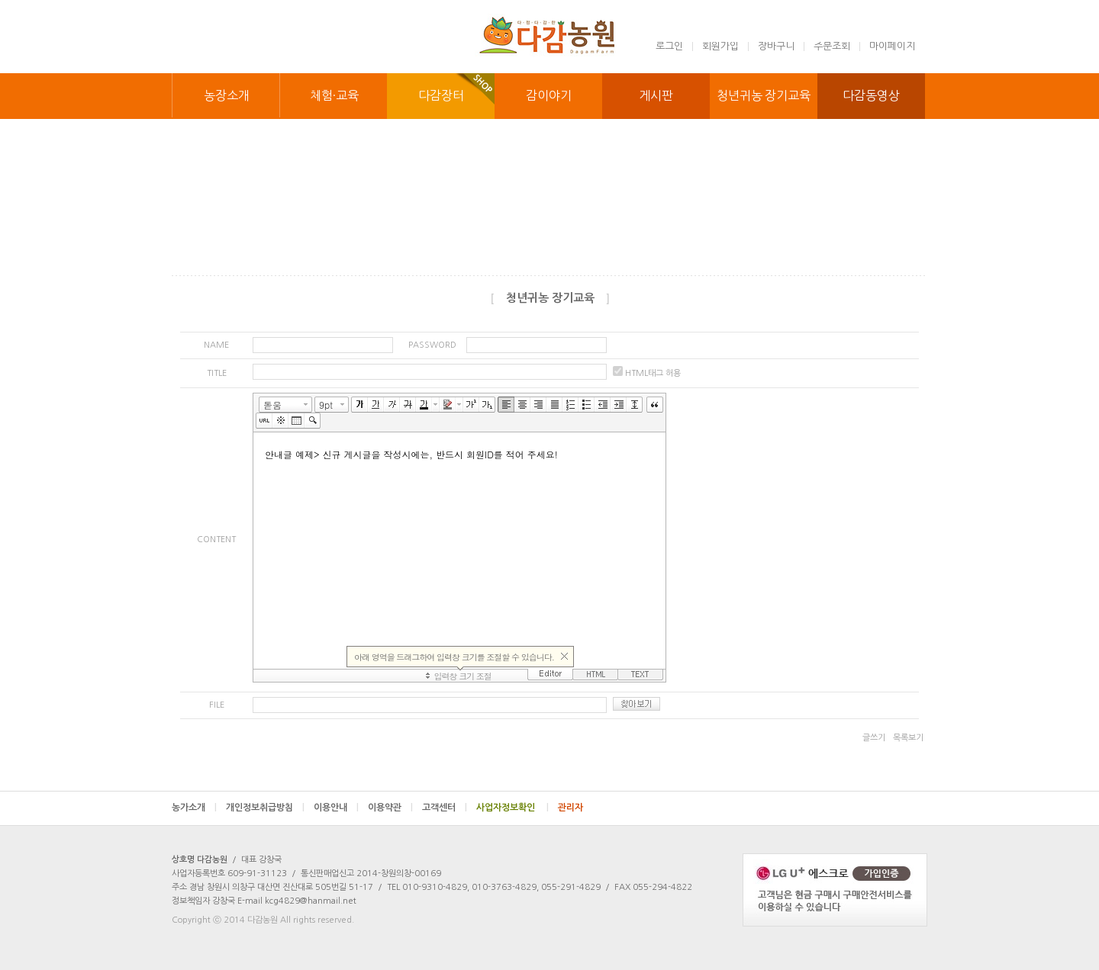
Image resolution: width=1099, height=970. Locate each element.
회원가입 (720, 46)
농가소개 (194, 807)
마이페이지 (892, 46)
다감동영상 (871, 95)
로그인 (669, 46)
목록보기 (908, 738)
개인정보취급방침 (265, 807)
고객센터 (444, 807)
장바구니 (776, 46)
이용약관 (390, 807)
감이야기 (549, 95)
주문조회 (832, 46)
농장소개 (227, 95)
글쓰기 (873, 738)
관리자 (570, 807)
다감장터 (441, 95)
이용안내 (336, 807)
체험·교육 (334, 95)
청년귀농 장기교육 (763, 95)
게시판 (656, 95)
